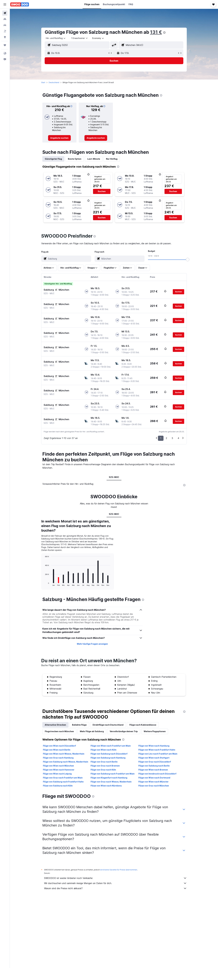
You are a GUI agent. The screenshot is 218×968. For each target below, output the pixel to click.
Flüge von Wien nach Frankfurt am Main (111, 746)
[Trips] (5, 45)
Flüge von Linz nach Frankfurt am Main (157, 754)
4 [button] (178, 438)
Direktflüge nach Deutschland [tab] (108, 725)
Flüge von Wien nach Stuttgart (153, 757)
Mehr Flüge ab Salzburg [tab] (92, 731)
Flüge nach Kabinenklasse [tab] (142, 725)
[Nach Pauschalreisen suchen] (5, 31)
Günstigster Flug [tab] (53, 159)
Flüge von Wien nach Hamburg (153, 746)
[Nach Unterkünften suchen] (5, 19)
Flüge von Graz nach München (153, 785)
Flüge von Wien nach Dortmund (154, 777)
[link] (59, 138)
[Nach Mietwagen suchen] (5, 25)
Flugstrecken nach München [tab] (59, 731)
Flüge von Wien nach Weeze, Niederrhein (63, 754)
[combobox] (56, 38)
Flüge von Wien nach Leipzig (57, 773)
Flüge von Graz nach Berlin (104, 761)
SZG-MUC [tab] (114, 477)
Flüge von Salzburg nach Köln (58, 785)
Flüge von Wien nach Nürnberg (106, 785)
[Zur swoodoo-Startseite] (19, 4)
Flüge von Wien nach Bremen (153, 769)
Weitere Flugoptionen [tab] (155, 731)
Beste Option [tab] (74, 159)
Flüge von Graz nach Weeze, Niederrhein (111, 781)
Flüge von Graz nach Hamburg (58, 757)
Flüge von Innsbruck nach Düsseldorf (157, 773)
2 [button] (166, 438)
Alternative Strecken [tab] (55, 725)
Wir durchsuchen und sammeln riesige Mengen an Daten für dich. (115, 883)
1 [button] (160, 438)
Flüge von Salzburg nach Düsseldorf (109, 754)
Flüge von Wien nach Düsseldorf (59, 746)
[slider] (187, 259)
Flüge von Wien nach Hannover (58, 769)
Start (43, 82)
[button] (5, 4)
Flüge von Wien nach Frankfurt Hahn (156, 750)
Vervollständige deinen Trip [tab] (124, 731)
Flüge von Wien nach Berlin (56, 750)
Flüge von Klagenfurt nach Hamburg (109, 777)
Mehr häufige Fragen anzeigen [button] (92, 644)
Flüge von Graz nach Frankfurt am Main (63, 777)
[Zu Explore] (5, 37)
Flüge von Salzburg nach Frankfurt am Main (113, 773)
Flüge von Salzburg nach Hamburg (108, 757)
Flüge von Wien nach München (58, 765)
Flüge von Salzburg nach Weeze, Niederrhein (65, 761)
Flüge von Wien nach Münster (153, 781)
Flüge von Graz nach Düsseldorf (154, 761)
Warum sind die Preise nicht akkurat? (115, 888)
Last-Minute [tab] (93, 159)
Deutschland (54, 82)
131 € (156, 32)
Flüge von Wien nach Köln (103, 750)
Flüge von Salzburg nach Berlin (154, 765)
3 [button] (172, 438)
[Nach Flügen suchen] (5, 13)
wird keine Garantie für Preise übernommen (118, 870)
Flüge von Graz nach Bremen (105, 765)
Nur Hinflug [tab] (111, 159)
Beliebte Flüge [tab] (79, 725)
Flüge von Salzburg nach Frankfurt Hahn (63, 781)
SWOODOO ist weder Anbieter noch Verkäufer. (115, 878)
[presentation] (164, 32)
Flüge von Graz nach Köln (103, 769)
